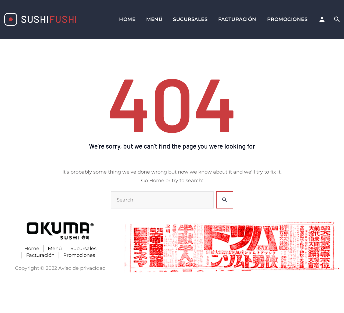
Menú (154, 19)
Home (127, 19)
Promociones (287, 19)
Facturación (237, 19)
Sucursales (190, 19)
